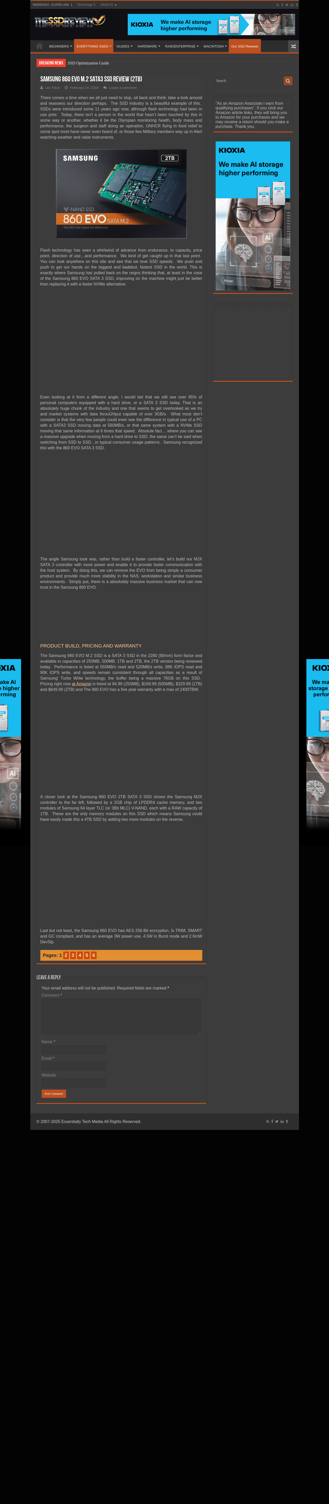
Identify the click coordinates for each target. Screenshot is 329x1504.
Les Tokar (52, 88)
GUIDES (122, 46)
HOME (39, 45)
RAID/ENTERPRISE (180, 46)
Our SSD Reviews (244, 46)
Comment (52, 995)
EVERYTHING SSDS (92, 46)
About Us (106, 4)
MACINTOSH (214, 46)
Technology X (86, 4)
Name (48, 1042)
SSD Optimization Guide (88, 63)
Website (49, 1075)
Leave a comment (123, 88)
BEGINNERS (59, 46)
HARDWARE (147, 46)
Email (48, 1058)
